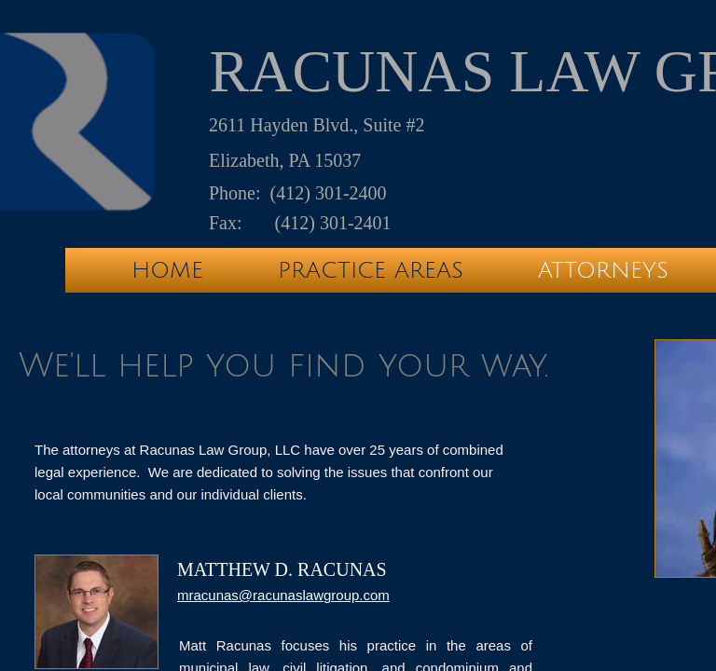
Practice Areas (370, 270)
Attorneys (603, 270)
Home (167, 270)
